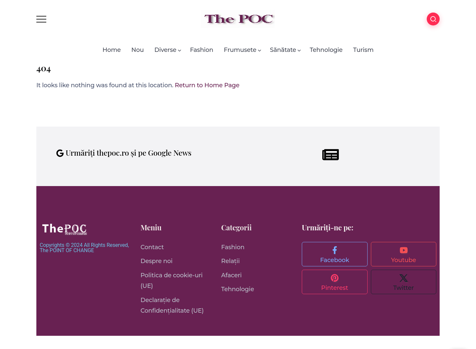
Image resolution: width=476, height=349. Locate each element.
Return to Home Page (207, 85)
